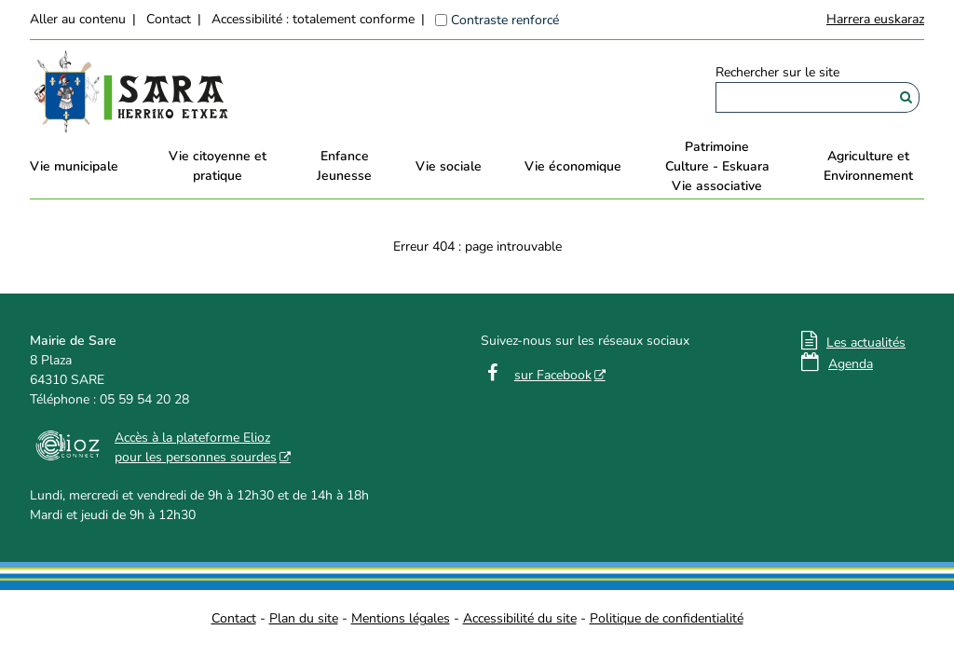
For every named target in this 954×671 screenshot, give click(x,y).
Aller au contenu (78, 19)
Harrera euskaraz (875, 19)
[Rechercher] (906, 97)
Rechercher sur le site (777, 72)
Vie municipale (74, 166)
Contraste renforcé (505, 20)
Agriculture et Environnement (868, 166)
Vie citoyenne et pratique (217, 166)
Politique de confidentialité (666, 618)
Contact (168, 19)
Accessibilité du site (520, 618)
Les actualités (866, 342)
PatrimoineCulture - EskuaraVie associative (717, 166)
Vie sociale (449, 166)
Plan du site (303, 618)
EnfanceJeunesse (344, 166)
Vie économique (573, 166)
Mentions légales (400, 618)
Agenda (850, 364)
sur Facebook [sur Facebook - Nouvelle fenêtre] (553, 375)
